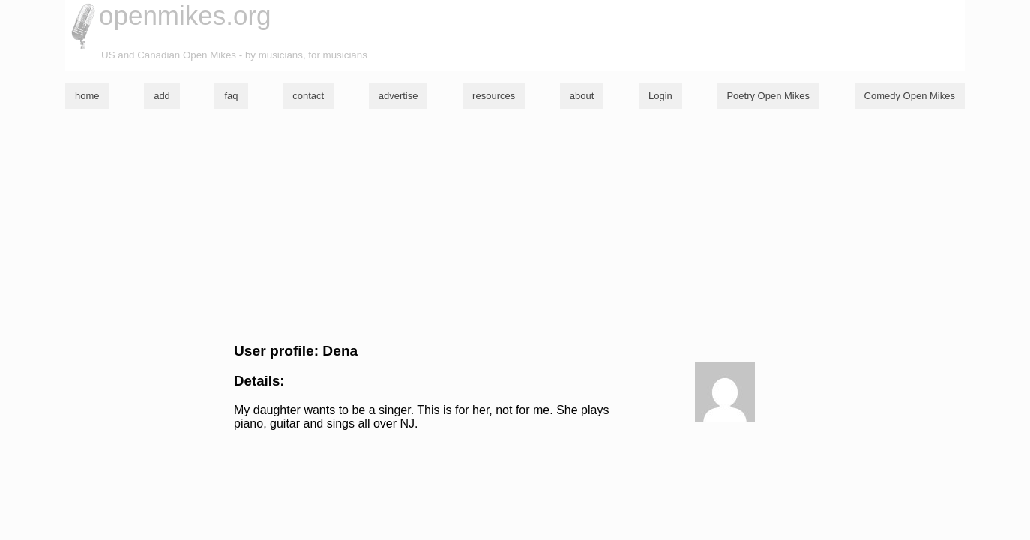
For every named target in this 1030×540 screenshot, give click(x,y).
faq (231, 95)
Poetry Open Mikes (768, 95)
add (162, 95)
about (582, 95)
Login (660, 95)
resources (493, 95)
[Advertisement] (515, 226)
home (87, 95)
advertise (398, 95)
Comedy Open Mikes (909, 95)
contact (308, 95)
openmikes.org (185, 15)
